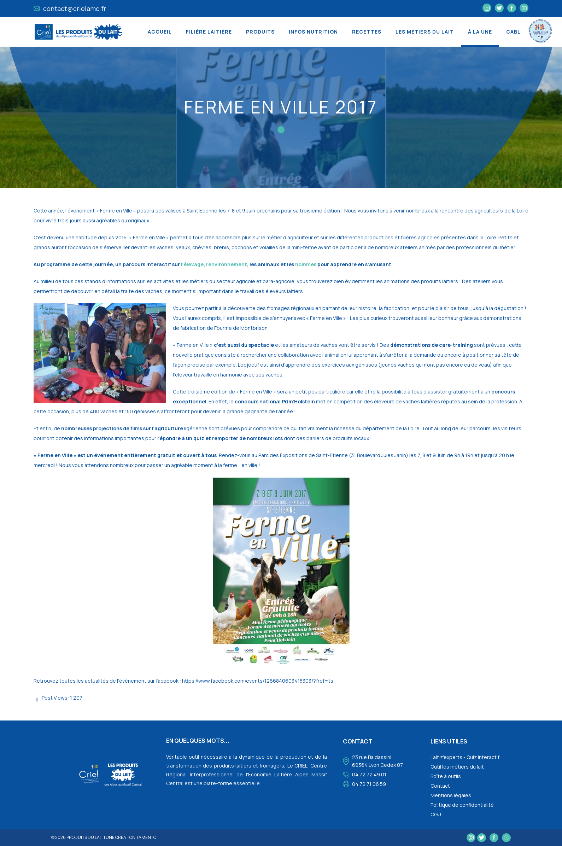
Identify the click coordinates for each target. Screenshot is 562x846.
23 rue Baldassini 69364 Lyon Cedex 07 (377, 761)
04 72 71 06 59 (369, 784)
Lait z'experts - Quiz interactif (465, 757)
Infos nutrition (313, 31)
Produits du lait (84, 837)
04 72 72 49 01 (369, 774)
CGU (436, 814)
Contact (440, 785)
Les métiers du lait (425, 31)
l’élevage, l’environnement (214, 264)
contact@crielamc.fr (70, 8)
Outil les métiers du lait (457, 766)
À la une (480, 31)
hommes (305, 264)
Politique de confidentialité (462, 804)
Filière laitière (209, 31)
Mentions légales (451, 795)
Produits (260, 31)
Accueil (160, 31)
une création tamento (131, 837)
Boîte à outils (446, 776)
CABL (513, 31)
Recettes (366, 31)
